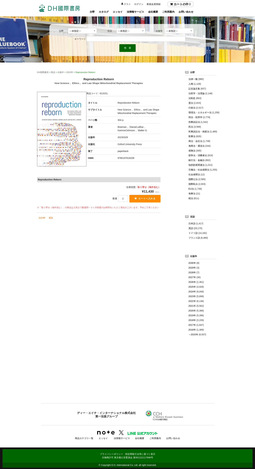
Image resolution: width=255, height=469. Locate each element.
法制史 (191, 98)
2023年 (42, 218)
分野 (92, 11)
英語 (51, 218)
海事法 (191, 193)
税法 (190, 198)
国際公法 (193, 179)
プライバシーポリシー (111, 453)
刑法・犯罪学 (195, 117)
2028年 (192, 272)
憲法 (190, 103)
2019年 (192, 315)
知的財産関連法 (196, 165)
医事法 (191, 136)
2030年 (192, 263)
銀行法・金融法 (196, 160)
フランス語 (194, 237)
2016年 (192, 329)
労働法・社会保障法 (198, 169)
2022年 (192, 301)
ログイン (138, 4)
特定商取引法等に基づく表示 (140, 453)
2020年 (192, 310)
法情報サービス (135, 11)
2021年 (192, 306)
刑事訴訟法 (194, 122)
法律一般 (193, 79)
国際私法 (193, 184)
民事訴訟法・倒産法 (198, 131)
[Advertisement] (127, 376)
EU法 (191, 188)
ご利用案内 (168, 11)
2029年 (192, 267)
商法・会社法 (195, 141)
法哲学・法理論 (196, 93)
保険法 (191, 150)
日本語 (191, 223)
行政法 (191, 107)
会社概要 (153, 11)
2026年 (192, 282)
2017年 (192, 325)
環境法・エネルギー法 (200, 112)
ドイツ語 (193, 233)
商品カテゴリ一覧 (84, 438)
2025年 (192, 286)
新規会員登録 (154, 4)
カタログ (104, 11)
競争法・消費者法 (197, 155)
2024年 (192, 291)
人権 (190, 84)
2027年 (192, 277)
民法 (190, 126)
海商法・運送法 (196, 146)
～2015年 (193, 334)
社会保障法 (194, 174)
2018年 (192, 320)
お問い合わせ (186, 11)
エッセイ (118, 11)
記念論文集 (194, 88)
